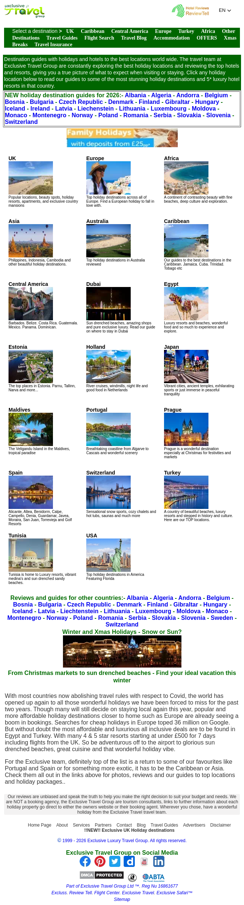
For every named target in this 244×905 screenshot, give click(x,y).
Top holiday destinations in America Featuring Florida (115, 557)
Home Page (39, 825)
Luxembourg (169, 108)
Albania (135, 95)
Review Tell (80, 892)
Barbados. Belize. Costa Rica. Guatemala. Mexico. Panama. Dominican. (43, 305)
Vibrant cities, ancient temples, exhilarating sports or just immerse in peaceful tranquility (199, 370)
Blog (141, 825)
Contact (124, 825)
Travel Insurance (53, 44)
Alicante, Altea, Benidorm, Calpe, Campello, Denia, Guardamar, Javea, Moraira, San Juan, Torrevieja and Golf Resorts (40, 498)
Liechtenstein (79, 611)
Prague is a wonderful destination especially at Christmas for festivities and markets (197, 433)
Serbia (163, 115)
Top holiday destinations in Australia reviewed (115, 242)
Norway (82, 115)
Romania (135, 115)
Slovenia (218, 115)
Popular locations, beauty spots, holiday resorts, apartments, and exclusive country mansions (43, 181)
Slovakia (189, 115)
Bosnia (14, 102)
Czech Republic (81, 102)
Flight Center (107, 892)
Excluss (59, 892)
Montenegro (50, 115)
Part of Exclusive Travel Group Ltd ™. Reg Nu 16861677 (122, 886)
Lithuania (132, 108)
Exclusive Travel (138, 892)
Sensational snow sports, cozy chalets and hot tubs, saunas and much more (121, 494)
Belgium (216, 95)
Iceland (15, 108)
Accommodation (171, 38)
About (62, 825)
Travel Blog (134, 38)
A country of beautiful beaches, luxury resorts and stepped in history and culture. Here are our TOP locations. (198, 496)
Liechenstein (96, 108)
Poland (108, 115)
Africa (208, 31)
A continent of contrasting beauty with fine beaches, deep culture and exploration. (198, 179)
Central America (129, 31)
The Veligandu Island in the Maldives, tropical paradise (39, 431)
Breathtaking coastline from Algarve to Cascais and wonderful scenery (117, 431)
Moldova (204, 108)
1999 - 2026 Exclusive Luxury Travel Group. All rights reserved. (125, 840)
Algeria (161, 95)
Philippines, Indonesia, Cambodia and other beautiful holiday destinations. (40, 242)
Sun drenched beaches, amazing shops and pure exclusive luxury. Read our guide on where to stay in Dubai (120, 307)
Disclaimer (220, 825)
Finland (149, 102)
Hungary (207, 102)
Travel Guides (61, 38)
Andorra (187, 95)
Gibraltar (177, 102)
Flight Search (99, 38)
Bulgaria (42, 102)
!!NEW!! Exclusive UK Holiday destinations (129, 830)
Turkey (186, 31)
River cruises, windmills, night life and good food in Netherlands (117, 368)
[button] (225, 10)
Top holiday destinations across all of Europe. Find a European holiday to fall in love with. (120, 181)
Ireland (40, 108)
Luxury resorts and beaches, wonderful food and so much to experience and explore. (196, 307)
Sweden (222, 618)
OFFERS (207, 38)
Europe (163, 31)
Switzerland (21, 122)
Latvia (63, 108)
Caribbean (92, 31)
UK (70, 31)
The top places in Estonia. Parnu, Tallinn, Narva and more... (42, 368)
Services (81, 825)
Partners (103, 825)
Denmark (120, 102)
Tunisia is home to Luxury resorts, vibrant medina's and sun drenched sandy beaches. (42, 559)
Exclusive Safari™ (175, 892)
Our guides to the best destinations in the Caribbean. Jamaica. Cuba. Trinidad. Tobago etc (197, 244)
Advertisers (194, 825)
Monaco (16, 115)
